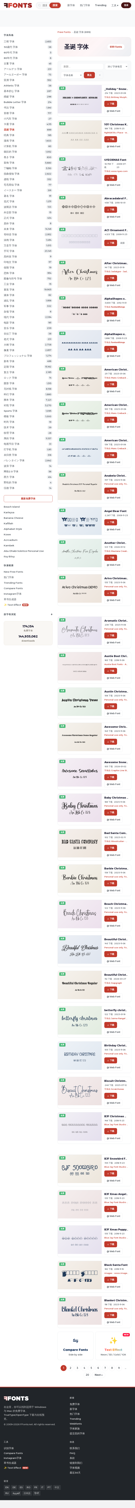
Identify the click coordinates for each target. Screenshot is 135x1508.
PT (49, 1487)
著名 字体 (9, 195)
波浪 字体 (9, 465)
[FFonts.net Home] (18, 5)
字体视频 (75, 1467)
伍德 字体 (9, 488)
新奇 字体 (9, 361)
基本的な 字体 (12, 91)
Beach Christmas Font (119, 903)
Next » (99, 1374)
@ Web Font (113, 111)
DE (14, 1487)
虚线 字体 (9, 179)
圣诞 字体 (9, 129)
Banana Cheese (13, 517)
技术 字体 (9, 427)
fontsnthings (118, 307)
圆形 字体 (9, 383)
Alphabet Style (13, 528)
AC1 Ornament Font (117, 230)
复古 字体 (9, 372)
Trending (100, 5)
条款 (72, 1458)
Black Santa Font (116, 1264)
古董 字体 (9, 63)
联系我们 (75, 1448)
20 (87, 1374)
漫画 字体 (9, 140)
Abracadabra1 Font (117, 198)
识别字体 (9, 1448)
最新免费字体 (28, 498)
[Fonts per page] (116, 66)
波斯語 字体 (10, 206)
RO (28, 1487)
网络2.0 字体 (11, 471)
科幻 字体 (9, 394)
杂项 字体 (9, 311)
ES (21, 1487)
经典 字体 (9, 135)
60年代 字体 (11, 52)
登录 (126, 5)
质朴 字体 (9, 223)
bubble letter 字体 (15, 102)
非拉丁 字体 (10, 333)
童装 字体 (9, 289)
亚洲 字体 (9, 80)
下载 (110, 103)
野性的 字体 (10, 482)
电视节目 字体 (12, 443)
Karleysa (9, 512)
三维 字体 (9, 41)
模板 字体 (9, 416)
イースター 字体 (13, 190)
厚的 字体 (9, 438)
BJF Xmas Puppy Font (119, 1229)
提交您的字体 (77, 1433)
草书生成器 (10, 599)
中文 (57, 1487)
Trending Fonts (13, 582)
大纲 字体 (9, 344)
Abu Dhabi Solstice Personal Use (24, 550)
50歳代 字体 (11, 47)
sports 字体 (10, 410)
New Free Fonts (13, 571)
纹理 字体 (9, 432)
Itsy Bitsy (9, 556)
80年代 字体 (11, 58)
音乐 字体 (9, 328)
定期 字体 (9, 366)
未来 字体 (9, 229)
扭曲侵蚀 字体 (12, 173)
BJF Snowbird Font (117, 1158)
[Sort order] (71, 75)
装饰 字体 (9, 162)
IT (42, 1487)
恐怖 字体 (9, 273)
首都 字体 (9, 113)
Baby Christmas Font (118, 797)
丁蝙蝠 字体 (10, 168)
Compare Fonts (13, 588)
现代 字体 (9, 317)
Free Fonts (64, 32)
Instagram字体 (13, 593)
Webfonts (76, 1423)
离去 (89, 75)
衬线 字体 (9, 405)
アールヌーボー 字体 (15, 74)
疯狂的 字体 (10, 151)
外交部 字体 (10, 212)
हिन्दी (36, 1493)
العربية (16, 1493)
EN (6, 1487)
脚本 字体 (9, 399)
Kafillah (8, 523)
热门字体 (85, 5)
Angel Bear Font (115, 511)
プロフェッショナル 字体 (18, 355)
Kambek (9, 545)
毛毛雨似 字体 (12, 184)
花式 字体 (9, 201)
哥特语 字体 (10, 234)
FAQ (72, 1453)
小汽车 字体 (10, 118)
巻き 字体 (9, 157)
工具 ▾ (114, 5)
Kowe (7, 534)
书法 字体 (9, 107)
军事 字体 (9, 306)
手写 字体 (9, 251)
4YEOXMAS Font (115, 159)
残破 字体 (9, 96)
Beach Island (12, 506)
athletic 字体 (11, 85)
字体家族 (75, 1428)
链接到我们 (76, 1462)
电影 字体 (9, 322)
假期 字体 (9, 267)
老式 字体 (9, 339)
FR (35, 1487)
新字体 (71, 5)
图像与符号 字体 (13, 278)
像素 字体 (9, 350)
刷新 (122, 243)
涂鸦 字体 (9, 240)
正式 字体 (9, 217)
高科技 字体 (10, 256)
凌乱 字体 (9, 300)
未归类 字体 (10, 454)
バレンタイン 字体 (14, 460)
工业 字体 (9, 284)
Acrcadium (10, 539)
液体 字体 (9, 295)
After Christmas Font (118, 263)
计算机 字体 (10, 146)
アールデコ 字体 (13, 69)
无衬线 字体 (10, 388)
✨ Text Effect (16, 604)
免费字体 (75, 1404)
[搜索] (48, 5)
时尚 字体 (9, 421)
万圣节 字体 (10, 245)
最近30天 (75, 1472)
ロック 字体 (10, 377)
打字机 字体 (10, 449)
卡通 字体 (9, 124)
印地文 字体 (10, 262)
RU (7, 1493)
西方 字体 (9, 476)
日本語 (27, 1493)
